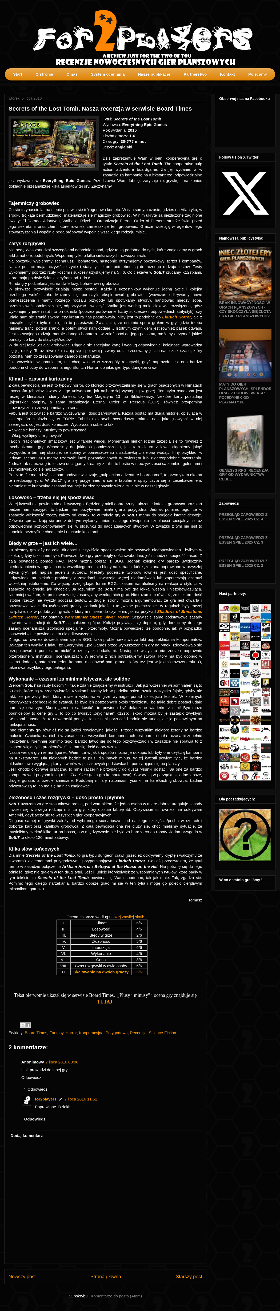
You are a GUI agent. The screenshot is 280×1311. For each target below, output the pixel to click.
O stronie (44, 74)
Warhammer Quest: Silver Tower (97, 617)
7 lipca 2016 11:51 (81, 1099)
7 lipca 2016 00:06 (62, 1062)
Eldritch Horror (23, 617)
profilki (276, 84)
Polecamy (257, 74)
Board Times (36, 1032)
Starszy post (189, 1276)
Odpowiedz (31, 1077)
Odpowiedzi (37, 1089)
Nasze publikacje (154, 74)
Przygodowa (117, 1032)
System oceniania (108, 74)
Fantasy (56, 1032)
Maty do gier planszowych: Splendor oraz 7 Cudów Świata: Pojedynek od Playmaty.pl (245, 393)
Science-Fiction (162, 1032)
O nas (72, 74)
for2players (46, 1099)
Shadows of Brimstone (179, 611)
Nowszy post (22, 1276)
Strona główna (105, 1276)
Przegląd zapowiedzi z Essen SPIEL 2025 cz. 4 (243, 516)
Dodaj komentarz (27, 1135)
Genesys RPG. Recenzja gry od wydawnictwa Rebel (244, 474)
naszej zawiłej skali (126, 917)
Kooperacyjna (91, 1032)
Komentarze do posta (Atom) (116, 1296)
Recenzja (138, 1032)
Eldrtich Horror (176, 317)
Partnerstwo (195, 74)
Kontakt (227, 74)
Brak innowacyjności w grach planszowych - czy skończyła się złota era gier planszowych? (245, 309)
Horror (71, 1032)
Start (17, 74)
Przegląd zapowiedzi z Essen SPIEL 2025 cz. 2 (243, 563)
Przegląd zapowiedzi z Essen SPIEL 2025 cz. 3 (243, 540)
